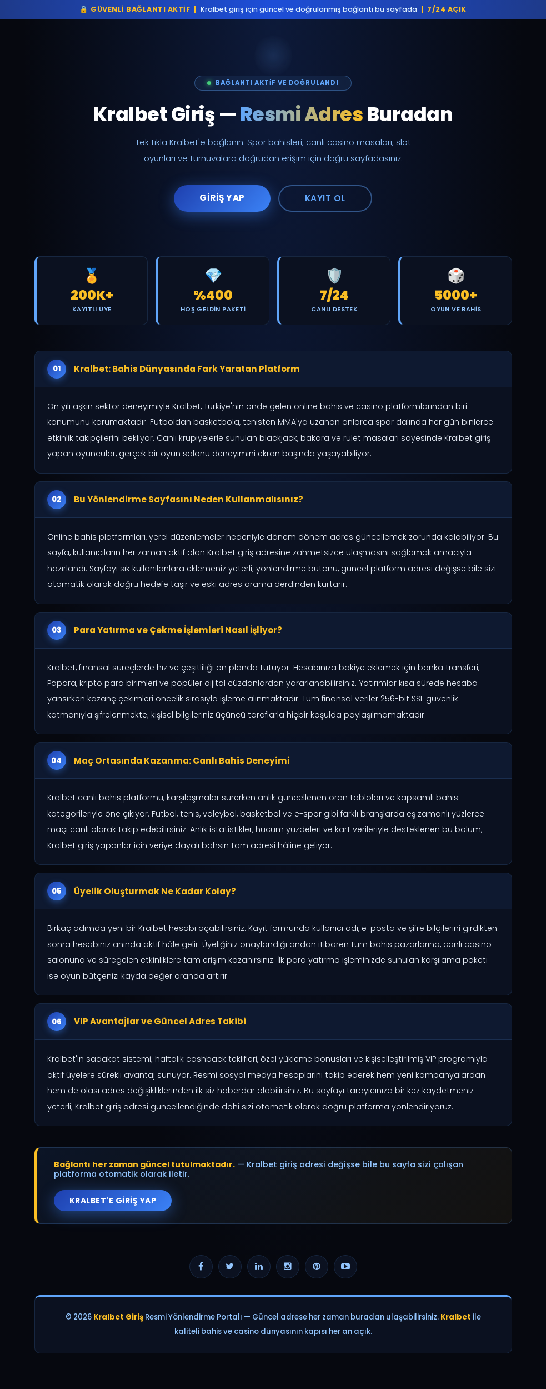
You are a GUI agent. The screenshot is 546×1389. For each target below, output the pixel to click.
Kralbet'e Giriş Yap (113, 1200)
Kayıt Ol (325, 198)
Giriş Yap (222, 197)
